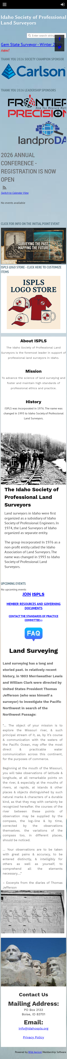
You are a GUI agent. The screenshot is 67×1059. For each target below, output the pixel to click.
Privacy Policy (33, 1037)
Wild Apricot (35, 1052)
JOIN (27, 594)
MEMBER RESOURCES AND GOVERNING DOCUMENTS (34, 606)
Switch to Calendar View (15, 193)
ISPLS (38, 594)
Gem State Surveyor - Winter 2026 (31, 44)
